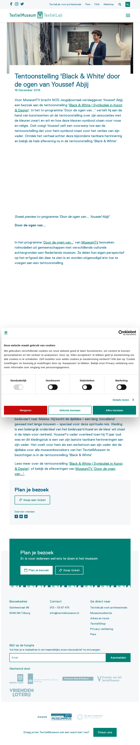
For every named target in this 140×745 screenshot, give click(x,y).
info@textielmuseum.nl (64, 613)
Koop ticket (71, 570)
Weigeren (25, 410)
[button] (128, 15)
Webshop (108, 4)
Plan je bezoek (39, 570)
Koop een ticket (35, 500)
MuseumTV (89, 242)
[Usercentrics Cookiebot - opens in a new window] (121, 332)
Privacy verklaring (101, 628)
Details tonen (121, 399)
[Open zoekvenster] (119, 4)
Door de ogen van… (58, 242)
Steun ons (105, 732)
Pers (87, 4)
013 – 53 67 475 (59, 607)
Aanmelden (118, 657)
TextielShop (98, 623)
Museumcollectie (101, 613)
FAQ (97, 4)
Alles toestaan (114, 410)
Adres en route (99, 618)
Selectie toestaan (70, 410)
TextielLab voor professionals (65, 4)
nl (127, 4)
